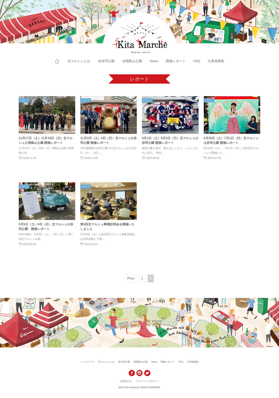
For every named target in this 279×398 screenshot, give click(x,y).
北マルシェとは (78, 61)
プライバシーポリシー (147, 381)
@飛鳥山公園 (132, 61)
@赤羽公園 (106, 61)
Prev (130, 278)
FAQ (196, 61)
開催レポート (176, 61)
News (154, 61)
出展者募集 (216, 61)
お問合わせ (126, 381)
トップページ (87, 361)
